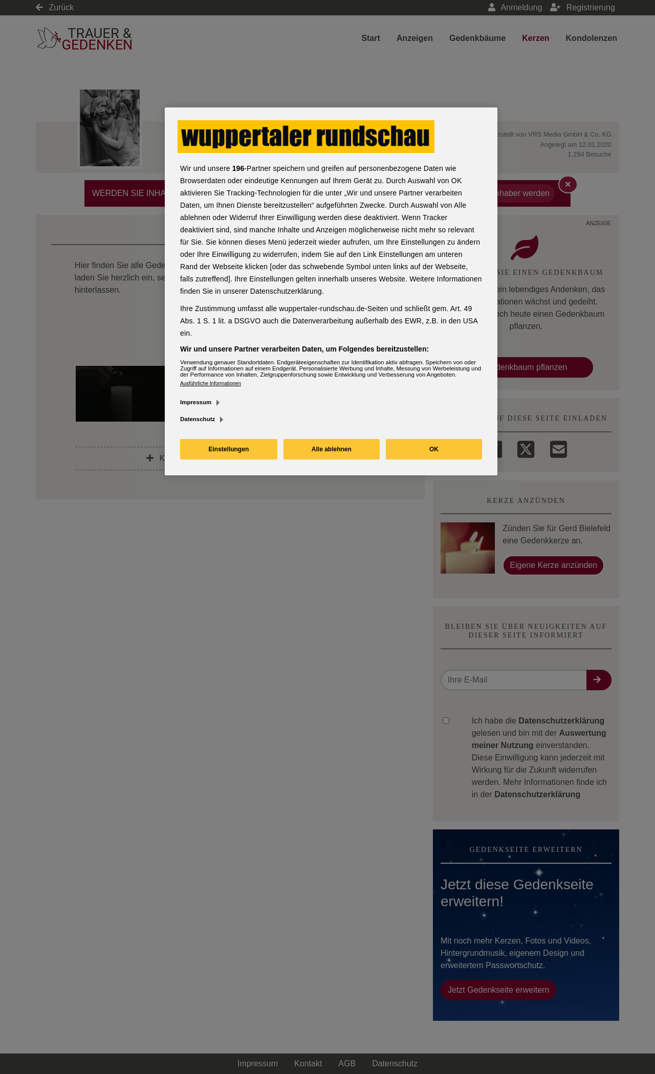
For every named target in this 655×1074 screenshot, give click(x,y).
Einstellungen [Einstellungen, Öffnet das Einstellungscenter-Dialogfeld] (229, 449)
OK (434, 449)
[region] (331, 291)
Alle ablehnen (332, 449)
